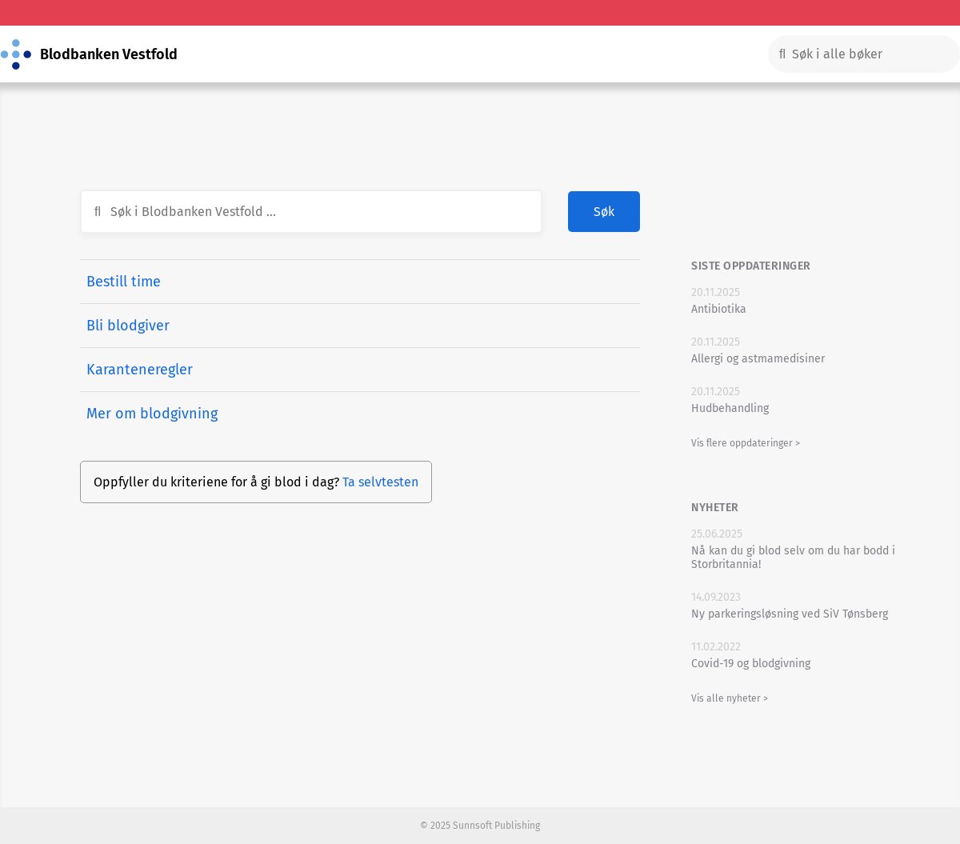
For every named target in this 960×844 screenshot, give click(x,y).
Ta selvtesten (380, 482)
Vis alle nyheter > (729, 698)
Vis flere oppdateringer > (745, 443)
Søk (604, 211)
